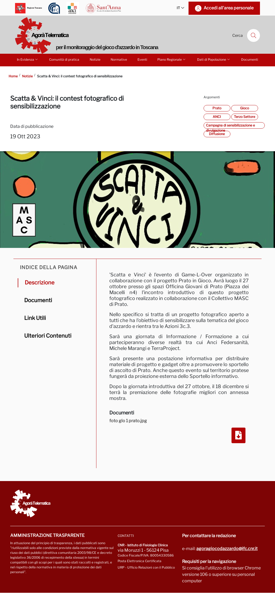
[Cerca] (253, 35)
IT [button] (180, 8)
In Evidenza (28, 59)
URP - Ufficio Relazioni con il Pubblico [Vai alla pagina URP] (146, 567)
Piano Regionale (172, 59)
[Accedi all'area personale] (224, 8)
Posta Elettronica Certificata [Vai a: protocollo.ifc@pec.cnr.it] (139, 561)
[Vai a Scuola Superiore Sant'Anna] (103, 8)
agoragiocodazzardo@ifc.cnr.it (227, 548)
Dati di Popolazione (214, 59)
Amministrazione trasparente (47, 535)
